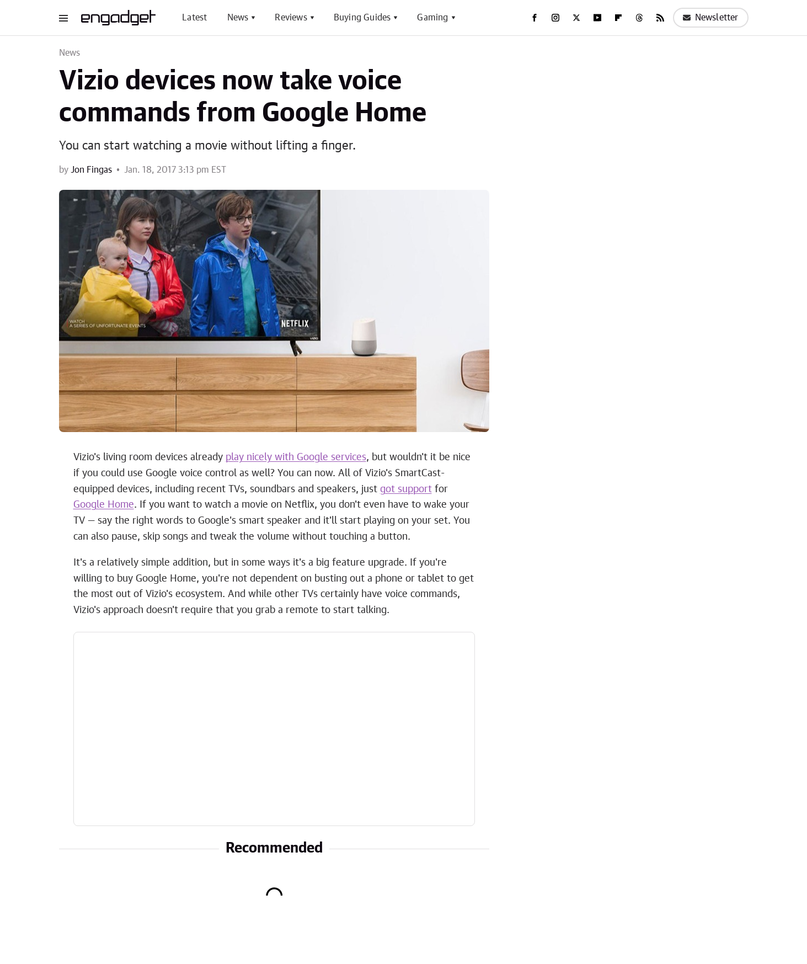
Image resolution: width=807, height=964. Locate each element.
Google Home (103, 505)
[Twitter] (576, 17)
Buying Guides (362, 17)
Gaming (432, 17)
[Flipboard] (618, 17)
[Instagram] (555, 17)
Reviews (291, 17)
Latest (194, 17)
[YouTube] (597, 17)
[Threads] (639, 17)
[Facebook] (534, 17)
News (238, 17)
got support (406, 489)
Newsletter (711, 17)
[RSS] (660, 17)
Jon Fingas (91, 170)
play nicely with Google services (296, 457)
